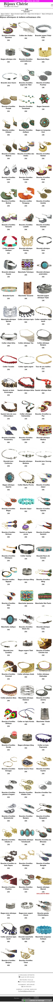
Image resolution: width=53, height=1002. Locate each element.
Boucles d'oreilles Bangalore (43, 817)
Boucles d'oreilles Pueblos (8, 888)
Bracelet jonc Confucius (8, 462)
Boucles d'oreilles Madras (8, 155)
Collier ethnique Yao (25, 343)
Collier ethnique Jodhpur (8, 249)
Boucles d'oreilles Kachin (43, 770)
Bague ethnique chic (8, 59)
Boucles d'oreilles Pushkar (43, 84)
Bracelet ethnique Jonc (43, 249)
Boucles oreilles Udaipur (8, 131)
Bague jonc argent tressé (26, 914)
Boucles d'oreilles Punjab (8, 107)
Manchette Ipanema (26, 603)
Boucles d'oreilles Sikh (8, 604)
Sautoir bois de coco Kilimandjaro (8, 415)
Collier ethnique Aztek (26, 674)
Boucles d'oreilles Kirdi (43, 178)
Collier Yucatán (8, 367)
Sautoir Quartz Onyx (25, 769)
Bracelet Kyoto (8, 296)
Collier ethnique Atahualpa (43, 675)
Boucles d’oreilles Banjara (8, 961)
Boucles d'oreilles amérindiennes (26, 60)
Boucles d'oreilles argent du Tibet (26, 84)
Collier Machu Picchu (26, 485)
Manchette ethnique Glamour (25, 699)
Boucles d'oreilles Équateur (8, 36)
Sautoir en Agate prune (26, 533)
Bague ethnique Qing (26, 745)
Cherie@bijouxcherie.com (27, 991)
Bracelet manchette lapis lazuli (26, 938)
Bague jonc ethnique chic (8, 914)
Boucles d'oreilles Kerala (8, 746)
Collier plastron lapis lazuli (8, 938)
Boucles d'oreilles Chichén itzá (43, 651)
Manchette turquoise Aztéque (43, 938)
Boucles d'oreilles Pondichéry (8, 438)
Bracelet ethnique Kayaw (8, 273)
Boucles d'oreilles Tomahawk (26, 107)
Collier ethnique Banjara (43, 344)
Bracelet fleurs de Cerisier (43, 557)
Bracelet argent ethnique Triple (43, 297)
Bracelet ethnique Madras (43, 438)
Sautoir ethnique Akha (26, 390)
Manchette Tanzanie (25, 296)
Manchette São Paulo (43, 603)
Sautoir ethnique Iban (43, 390)
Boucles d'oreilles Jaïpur (43, 486)
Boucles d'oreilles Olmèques (8, 557)
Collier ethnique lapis (26, 319)
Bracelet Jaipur (25, 508)
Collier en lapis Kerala (26, 721)
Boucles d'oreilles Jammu (43, 699)
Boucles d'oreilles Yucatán (26, 178)
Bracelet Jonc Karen (8, 83)
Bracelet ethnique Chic (43, 628)
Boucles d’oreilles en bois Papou (8, 864)
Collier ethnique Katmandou (26, 415)
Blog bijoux (16, 998)
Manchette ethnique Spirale (8, 320)
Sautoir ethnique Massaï (43, 888)
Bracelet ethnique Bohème (25, 462)
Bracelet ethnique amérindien (43, 273)
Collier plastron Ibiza (8, 698)
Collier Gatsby (25, 556)
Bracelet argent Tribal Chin (43, 36)
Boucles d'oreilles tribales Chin (26, 793)
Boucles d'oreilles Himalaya (26, 864)
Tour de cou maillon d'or (43, 368)
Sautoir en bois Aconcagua (8, 391)
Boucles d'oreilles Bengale (43, 864)
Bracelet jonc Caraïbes (8, 651)
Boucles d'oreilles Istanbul (43, 226)
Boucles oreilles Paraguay (26, 202)
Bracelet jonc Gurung (43, 461)
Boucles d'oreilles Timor (26, 961)
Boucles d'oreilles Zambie (43, 202)
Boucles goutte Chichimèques (43, 914)
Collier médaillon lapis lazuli (43, 320)
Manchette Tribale (43, 721)
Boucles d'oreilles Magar (8, 509)
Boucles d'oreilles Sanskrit (43, 533)
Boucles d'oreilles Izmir (8, 178)
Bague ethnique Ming (26, 579)
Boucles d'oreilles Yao (43, 792)
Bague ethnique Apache (8, 486)
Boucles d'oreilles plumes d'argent (8, 793)
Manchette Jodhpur (8, 627)
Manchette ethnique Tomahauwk (25, 841)
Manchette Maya (43, 59)
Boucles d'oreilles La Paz (43, 415)
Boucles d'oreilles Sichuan (8, 533)
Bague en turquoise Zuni (43, 131)
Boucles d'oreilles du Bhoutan (43, 841)
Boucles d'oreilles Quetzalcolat (8, 817)
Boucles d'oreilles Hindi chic (26, 628)
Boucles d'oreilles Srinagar (8, 770)
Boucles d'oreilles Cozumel (8, 675)
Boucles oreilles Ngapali (8, 580)
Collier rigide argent (25, 367)
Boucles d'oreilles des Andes (26, 155)
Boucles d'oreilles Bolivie (8, 202)
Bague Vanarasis (43, 106)
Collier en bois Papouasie (43, 746)
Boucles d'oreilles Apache (43, 509)
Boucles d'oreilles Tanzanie (8, 226)
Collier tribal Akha (8, 343)
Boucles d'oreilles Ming (43, 580)
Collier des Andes (25, 35)
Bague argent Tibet (26, 650)
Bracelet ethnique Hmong (25, 249)
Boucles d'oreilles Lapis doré (26, 438)
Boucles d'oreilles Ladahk (26, 226)
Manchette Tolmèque (26, 272)
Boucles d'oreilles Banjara (26, 817)
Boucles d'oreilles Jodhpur (26, 131)
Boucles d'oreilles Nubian (43, 155)
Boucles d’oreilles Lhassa (26, 888)
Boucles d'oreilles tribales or (8, 841)
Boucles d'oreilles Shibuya (8, 722)
